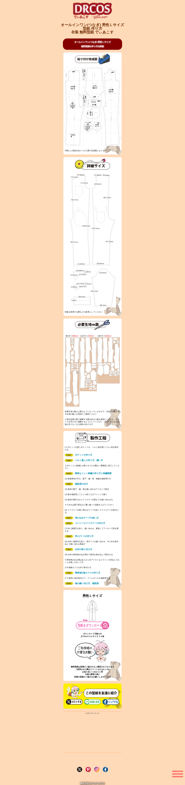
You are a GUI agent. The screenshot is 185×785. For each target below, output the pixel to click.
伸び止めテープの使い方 (82, 517)
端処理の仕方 (76, 483)
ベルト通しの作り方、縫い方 (84, 460)
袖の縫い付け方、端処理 (82, 583)
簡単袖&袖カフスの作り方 (82, 572)
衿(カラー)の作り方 (79, 536)
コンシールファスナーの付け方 (85, 523)
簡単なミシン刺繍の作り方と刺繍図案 (88, 473)
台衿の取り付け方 (78, 549)
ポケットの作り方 (78, 454)
